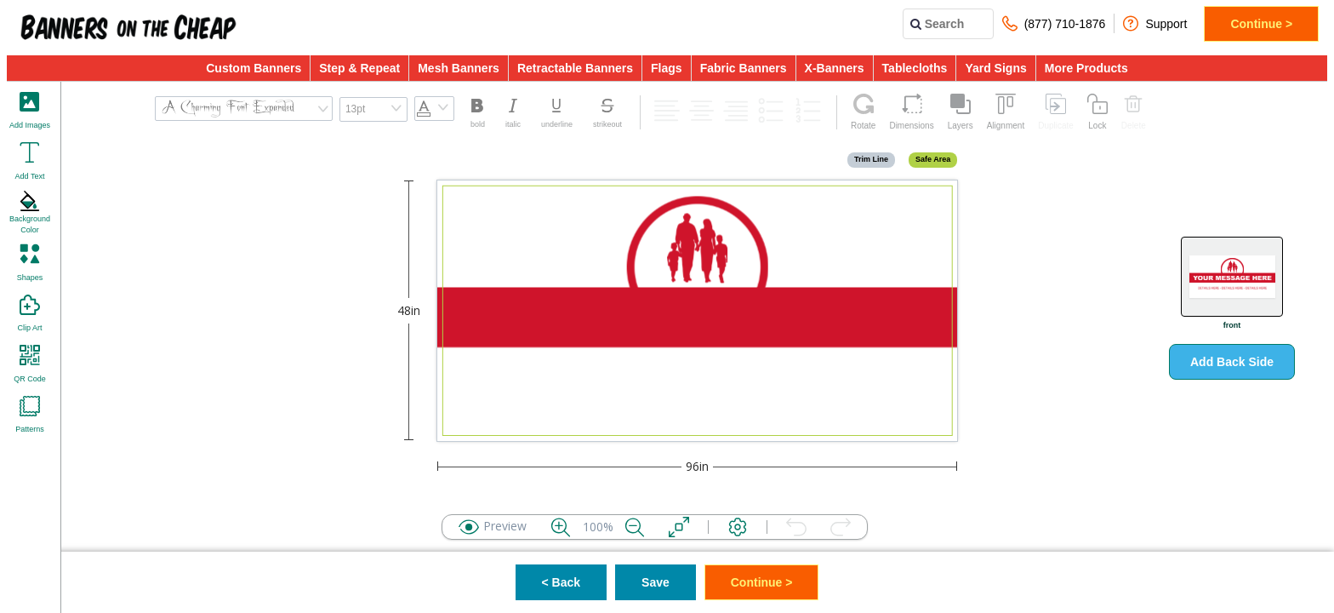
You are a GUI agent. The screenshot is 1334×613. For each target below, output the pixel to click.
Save (655, 582)
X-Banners (834, 68)
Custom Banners (253, 68)
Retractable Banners (575, 68)
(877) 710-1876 (1054, 23)
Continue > (1261, 24)
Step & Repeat (359, 68)
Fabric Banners (743, 68)
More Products (1086, 68)
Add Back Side (1232, 362)
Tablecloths (915, 68)
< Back (561, 582)
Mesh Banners (458, 68)
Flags (666, 68)
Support (1155, 23)
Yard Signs (995, 68)
